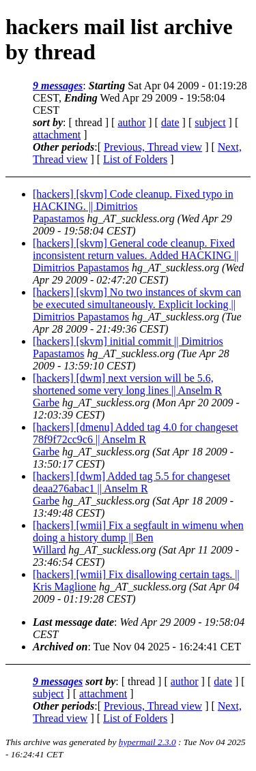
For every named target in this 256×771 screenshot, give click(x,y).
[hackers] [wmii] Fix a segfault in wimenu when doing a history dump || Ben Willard (138, 537)
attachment (57, 134)
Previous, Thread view (153, 147)
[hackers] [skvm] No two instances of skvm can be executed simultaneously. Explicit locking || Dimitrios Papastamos (137, 304)
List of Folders (135, 159)
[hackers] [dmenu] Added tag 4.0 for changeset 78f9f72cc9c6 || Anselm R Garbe (135, 439)
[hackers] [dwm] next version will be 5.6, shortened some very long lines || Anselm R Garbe (127, 390)
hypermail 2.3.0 (147, 742)
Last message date (73, 622)
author (131, 122)
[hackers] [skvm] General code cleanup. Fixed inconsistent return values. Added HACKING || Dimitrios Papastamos (135, 255)
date (170, 122)
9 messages (58, 85)
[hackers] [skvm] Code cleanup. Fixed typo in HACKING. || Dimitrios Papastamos (133, 206)
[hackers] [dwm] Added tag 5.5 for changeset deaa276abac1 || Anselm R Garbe (131, 488)
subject (210, 122)
